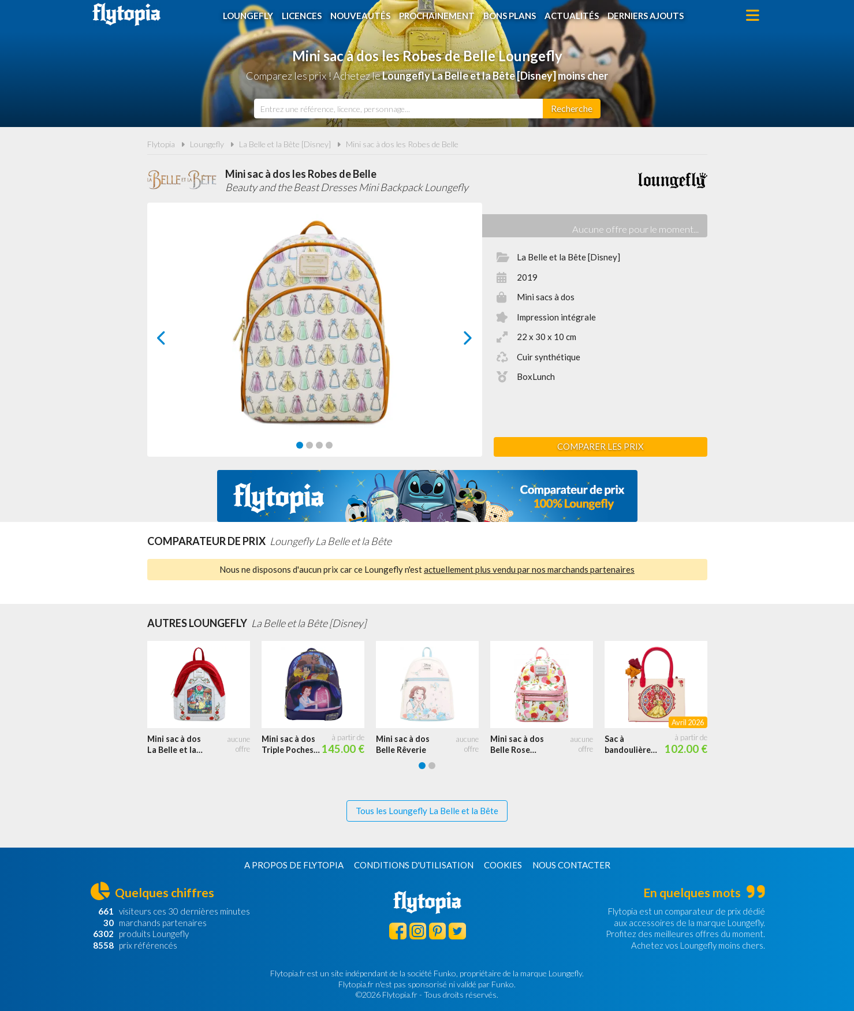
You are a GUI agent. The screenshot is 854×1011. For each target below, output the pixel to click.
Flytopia (126, 14)
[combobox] (398, 108)
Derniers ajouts (645, 15)
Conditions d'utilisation (413, 865)
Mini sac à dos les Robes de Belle (402, 144)
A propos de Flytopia (294, 865)
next (454, 341)
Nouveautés (360, 15)
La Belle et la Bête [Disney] (285, 144)
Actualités (572, 15)
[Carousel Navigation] (314, 338)
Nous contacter (571, 865)
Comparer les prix (600, 446)
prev (174, 341)
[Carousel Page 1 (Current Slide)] (299, 445)
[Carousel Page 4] (329, 445)
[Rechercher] (572, 108)
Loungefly (248, 15)
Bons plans (509, 15)
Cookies (503, 865)
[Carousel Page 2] (309, 445)
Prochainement (437, 15)
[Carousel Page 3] (319, 445)
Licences (302, 15)
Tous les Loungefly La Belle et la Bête (427, 810)
